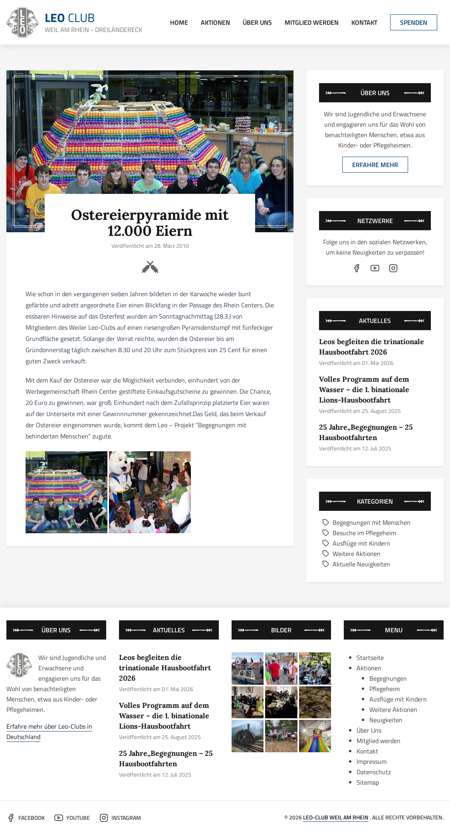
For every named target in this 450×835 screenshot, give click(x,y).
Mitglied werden (312, 22)
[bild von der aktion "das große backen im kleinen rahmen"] (315, 702)
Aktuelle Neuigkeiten (356, 564)
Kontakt (364, 22)
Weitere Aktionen (351, 553)
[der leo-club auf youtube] (375, 268)
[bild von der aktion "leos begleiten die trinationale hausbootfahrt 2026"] (248, 668)
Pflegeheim (384, 689)
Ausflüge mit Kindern (356, 543)
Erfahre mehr (375, 164)
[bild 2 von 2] (150, 492)
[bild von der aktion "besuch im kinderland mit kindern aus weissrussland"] (315, 736)
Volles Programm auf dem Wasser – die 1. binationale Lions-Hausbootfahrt (364, 390)
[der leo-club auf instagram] (393, 268)
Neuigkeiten (385, 720)
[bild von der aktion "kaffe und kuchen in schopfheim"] (248, 702)
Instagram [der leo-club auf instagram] (120, 817)
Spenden (413, 22)
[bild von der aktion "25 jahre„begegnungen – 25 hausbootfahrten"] (315, 668)
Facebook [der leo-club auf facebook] (25, 817)
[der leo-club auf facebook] (356, 268)
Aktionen (215, 22)
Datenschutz (374, 772)
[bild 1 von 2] (66, 492)
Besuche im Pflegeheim (359, 533)
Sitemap (368, 782)
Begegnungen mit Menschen (366, 522)
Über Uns (257, 22)
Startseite (370, 657)
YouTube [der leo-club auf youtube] (72, 817)
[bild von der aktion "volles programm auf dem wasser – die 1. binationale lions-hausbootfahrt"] (281, 668)
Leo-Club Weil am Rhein (336, 817)
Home (179, 22)
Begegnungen (388, 678)
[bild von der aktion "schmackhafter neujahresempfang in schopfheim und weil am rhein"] (281, 702)
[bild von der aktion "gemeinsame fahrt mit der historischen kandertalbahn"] (248, 736)
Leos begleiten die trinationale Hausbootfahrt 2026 (165, 668)
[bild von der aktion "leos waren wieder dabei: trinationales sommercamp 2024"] (281, 736)
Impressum (372, 761)
